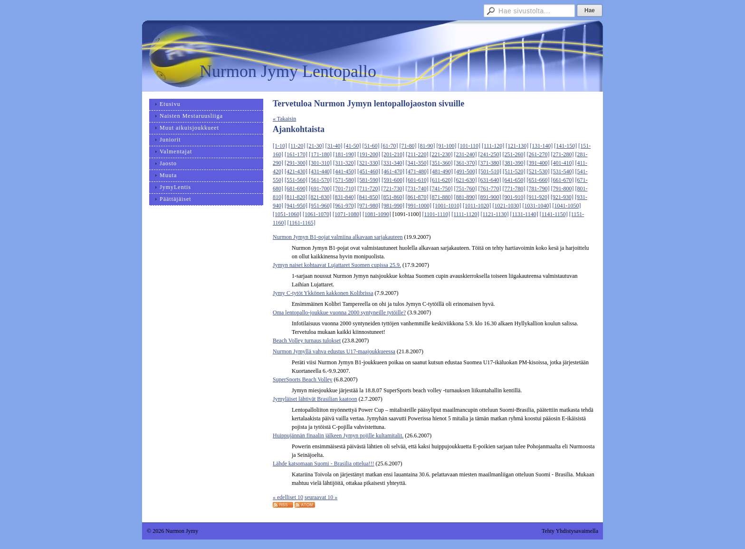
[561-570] (320, 180)
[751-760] (465, 188)
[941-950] (296, 205)
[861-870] (417, 197)
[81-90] (426, 145)
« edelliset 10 (288, 497)
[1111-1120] (465, 214)
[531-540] (562, 171)
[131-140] (541, 145)
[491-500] (465, 171)
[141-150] (565, 145)
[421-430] (296, 171)
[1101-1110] (436, 214)
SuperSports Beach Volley (303, 379)
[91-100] (447, 145)
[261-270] (538, 154)
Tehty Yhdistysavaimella (570, 531)
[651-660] (538, 180)
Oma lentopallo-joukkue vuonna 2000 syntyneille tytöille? (339, 312)
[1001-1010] (447, 205)
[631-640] (489, 180)
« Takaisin (284, 118)
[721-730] (393, 188)
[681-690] (296, 188)
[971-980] (368, 205)
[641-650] (514, 180)
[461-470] (393, 171)
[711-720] (368, 188)
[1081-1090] (377, 214)
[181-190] (344, 154)
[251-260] (514, 154)
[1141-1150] (554, 214)
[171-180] (320, 154)
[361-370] (465, 163)
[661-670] (562, 180)
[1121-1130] (494, 214)
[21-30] (315, 145)
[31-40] (334, 145)
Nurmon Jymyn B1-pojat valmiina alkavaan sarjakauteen (338, 237)
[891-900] (489, 197)
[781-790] (538, 188)
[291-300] (296, 163)
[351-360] (441, 163)
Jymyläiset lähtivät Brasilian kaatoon (315, 399)
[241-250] (489, 154)
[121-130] (517, 145)
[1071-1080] (347, 214)
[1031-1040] (537, 205)
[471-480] (417, 171)
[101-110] (469, 145)
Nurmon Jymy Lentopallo (288, 71)
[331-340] (393, 163)
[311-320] (344, 163)
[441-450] (344, 171)
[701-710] (344, 188)
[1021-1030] (507, 205)
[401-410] (562, 163)
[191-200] (368, 154)
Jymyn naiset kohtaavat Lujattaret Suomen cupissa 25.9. (337, 265)
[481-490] (441, 171)
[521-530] (538, 171)
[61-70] (389, 145)
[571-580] (344, 180)
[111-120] (493, 145)
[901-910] (514, 197)
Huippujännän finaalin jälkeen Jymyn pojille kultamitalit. (338, 435)
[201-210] (393, 154)
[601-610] (417, 180)
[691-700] (320, 188)
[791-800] (562, 188)
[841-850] (368, 197)
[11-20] (297, 145)
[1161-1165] (301, 222)
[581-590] (368, 180)
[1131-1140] (524, 214)
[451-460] (368, 171)
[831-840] (344, 197)
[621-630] (465, 180)
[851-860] (393, 197)
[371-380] (489, 163)
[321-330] (368, 163)
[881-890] (465, 197)
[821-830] (320, 197)
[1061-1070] (317, 214)
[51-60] (371, 145)
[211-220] (417, 154)
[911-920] (538, 197)
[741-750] (441, 188)
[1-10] (280, 145)
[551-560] (296, 180)
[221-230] (441, 154)
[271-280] (562, 154)
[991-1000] (418, 205)
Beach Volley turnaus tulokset (307, 340)
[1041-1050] (567, 205)
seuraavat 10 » (321, 497)
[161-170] (296, 154)
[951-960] (320, 205)
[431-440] (320, 171)
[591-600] (393, 180)
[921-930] (562, 197)
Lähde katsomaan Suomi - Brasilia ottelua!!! (323, 463)
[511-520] (514, 171)
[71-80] (408, 145)
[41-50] (352, 145)
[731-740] (417, 188)
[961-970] (344, 205)
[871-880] (441, 197)
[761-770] (489, 188)
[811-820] (296, 197)
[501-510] (489, 171)
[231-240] (465, 154)
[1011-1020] (477, 205)
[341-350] (417, 163)
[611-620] (441, 180)
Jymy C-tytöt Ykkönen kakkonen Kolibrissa (323, 293)
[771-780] (514, 188)
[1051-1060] (287, 214)
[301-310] (320, 163)
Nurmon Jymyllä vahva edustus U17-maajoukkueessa (334, 351)
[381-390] (514, 163)
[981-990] (393, 205)
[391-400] (538, 163)
